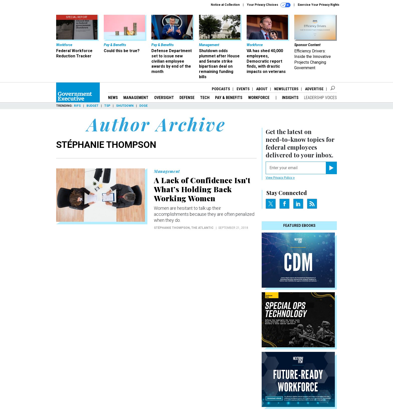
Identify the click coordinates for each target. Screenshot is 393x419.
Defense (186, 97)
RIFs (77, 106)
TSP (107, 106)
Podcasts (221, 89)
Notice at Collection (225, 5)
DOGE (143, 106)
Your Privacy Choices (268, 5)
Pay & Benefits (228, 97)
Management (135, 97)
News (113, 97)
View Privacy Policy (280, 177)
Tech (205, 97)
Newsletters (286, 89)
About (262, 89)
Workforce (259, 97)
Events (243, 89)
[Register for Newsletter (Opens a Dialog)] (331, 168)
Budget (92, 106)
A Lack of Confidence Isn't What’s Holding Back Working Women (202, 189)
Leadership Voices (320, 97)
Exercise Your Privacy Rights (318, 5)
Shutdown (125, 106)
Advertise (314, 89)
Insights (290, 97)
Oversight (164, 97)
